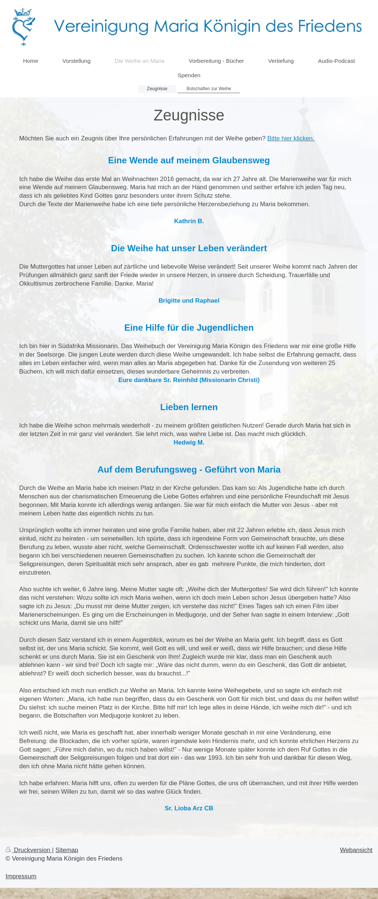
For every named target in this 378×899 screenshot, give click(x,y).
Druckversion (29, 850)
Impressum (21, 876)
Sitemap (66, 850)
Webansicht (356, 850)
